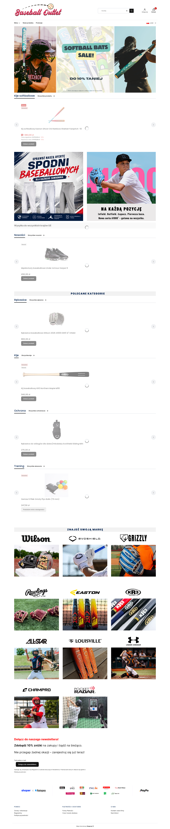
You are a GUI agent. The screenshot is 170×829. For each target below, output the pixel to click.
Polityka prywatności (21, 815)
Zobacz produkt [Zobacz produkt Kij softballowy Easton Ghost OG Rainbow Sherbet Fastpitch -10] (28, 144)
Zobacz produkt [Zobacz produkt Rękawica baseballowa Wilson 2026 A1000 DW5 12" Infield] (28, 343)
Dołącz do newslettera (27, 764)
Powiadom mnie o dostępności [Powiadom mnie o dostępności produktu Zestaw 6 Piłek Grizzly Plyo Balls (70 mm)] (33, 509)
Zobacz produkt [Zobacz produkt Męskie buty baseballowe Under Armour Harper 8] (28, 278)
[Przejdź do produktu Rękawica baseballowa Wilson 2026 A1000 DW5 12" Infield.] (56, 319)
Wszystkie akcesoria (36, 466)
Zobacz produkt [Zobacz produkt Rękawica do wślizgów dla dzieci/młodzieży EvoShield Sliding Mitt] (28, 454)
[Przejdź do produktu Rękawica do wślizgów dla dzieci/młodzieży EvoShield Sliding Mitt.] (56, 430)
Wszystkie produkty (46, 96)
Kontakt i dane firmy (117, 811)
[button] (131, 11)
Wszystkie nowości (36, 235)
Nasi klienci (115, 813)
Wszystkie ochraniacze (38, 411)
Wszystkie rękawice (38, 300)
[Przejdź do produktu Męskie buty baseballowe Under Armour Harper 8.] (56, 254)
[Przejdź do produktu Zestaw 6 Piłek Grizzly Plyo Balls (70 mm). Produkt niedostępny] (56, 485)
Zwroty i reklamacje (20, 811)
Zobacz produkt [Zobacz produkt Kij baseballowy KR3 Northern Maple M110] (28, 399)
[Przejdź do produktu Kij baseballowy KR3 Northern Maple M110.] (56, 374)
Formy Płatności (67, 811)
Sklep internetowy (84, 826)
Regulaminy (18, 813)
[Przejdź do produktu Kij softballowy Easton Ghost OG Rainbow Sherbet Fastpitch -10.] (56, 115)
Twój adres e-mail (20, 760)
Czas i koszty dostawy (69, 813)
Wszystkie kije (28, 355)
